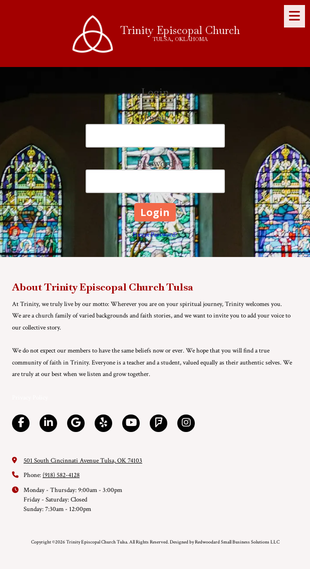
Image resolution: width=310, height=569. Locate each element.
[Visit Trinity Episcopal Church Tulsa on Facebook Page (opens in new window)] (21, 423)
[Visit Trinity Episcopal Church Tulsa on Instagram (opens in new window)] (186, 423)
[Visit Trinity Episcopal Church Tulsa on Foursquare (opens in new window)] (158, 423)
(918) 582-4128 (61, 475)
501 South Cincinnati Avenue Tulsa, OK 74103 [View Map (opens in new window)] (83, 460)
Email (155, 118)
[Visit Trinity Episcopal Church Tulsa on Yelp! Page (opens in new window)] (103, 423)
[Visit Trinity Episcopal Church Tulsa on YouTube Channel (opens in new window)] (131, 423)
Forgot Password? (155, 234)
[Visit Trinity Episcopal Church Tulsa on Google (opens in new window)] (76, 423)
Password (155, 163)
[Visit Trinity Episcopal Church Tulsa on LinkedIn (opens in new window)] (48, 423)
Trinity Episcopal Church (180, 30)
